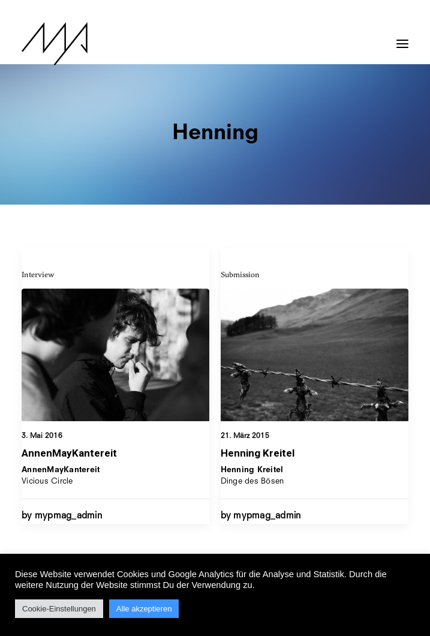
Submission (240, 275)
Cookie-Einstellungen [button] (59, 608)
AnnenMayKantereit (69, 453)
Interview (38, 274)
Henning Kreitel (257, 454)
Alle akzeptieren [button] (144, 608)
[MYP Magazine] (55, 43)
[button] (402, 38)
